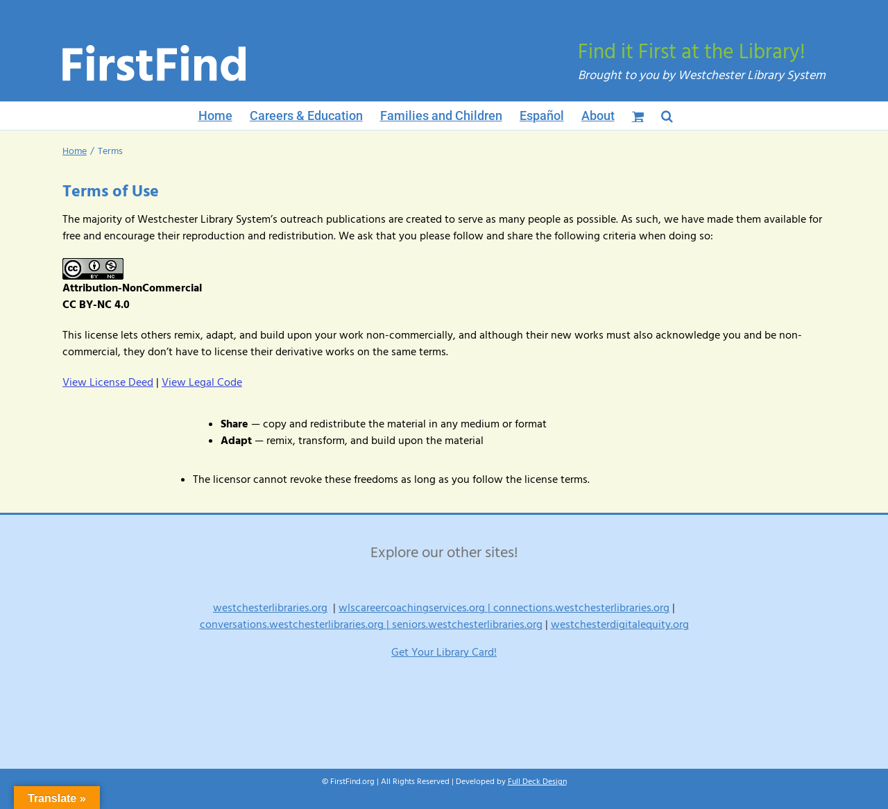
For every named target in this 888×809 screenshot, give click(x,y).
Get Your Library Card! (444, 652)
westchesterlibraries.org (270, 607)
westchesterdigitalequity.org (620, 624)
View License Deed (107, 382)
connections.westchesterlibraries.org (581, 607)
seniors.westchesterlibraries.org (467, 624)
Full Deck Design (537, 781)
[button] (667, 116)
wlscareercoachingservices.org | (416, 607)
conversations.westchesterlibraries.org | (296, 624)
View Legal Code (202, 382)
